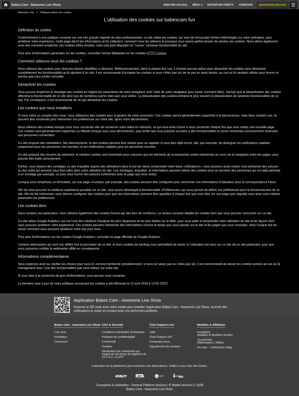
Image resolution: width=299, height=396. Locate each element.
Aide (152, 332)
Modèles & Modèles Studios (215, 334)
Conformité (109, 341)
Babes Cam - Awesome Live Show (36, 4)
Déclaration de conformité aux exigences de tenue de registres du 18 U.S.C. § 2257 (124, 353)
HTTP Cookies (156, 53)
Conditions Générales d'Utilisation (123, 332)
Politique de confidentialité (118, 336)
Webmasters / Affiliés (210, 342)
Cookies (107, 346)
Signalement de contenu (165, 346)
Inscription (60, 336)
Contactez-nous (160, 341)
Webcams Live (26, 12)
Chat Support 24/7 (161, 336)
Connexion (61, 341)
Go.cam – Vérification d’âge (214, 347)
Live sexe (60, 332)
